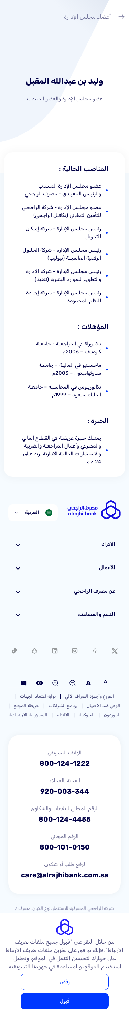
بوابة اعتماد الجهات (38, 696)
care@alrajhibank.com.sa (64, 875)
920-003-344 (64, 791)
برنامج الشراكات (63, 705)
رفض (65, 982)
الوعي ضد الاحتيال (103, 705)
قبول (64, 1001)
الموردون (112, 714)
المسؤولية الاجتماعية (28, 714)
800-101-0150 (65, 847)
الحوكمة (87, 714)
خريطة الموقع (26, 705)
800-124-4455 (65, 819)
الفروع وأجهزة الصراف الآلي (89, 696)
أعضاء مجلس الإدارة (94, 17)
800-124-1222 (65, 763)
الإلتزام (63, 714)
